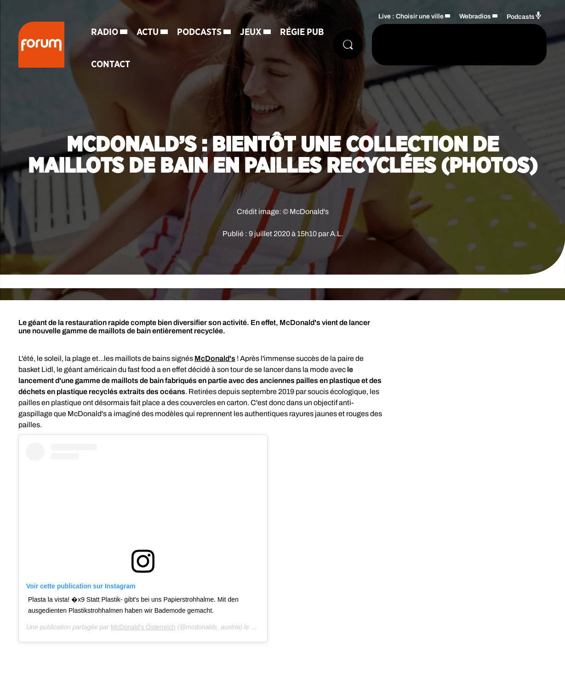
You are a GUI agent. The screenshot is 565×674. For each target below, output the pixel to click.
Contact (110, 64)
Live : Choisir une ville (411, 16)
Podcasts (199, 32)
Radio (104, 32)
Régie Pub (302, 32)
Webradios (475, 16)
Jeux (251, 32)
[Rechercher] (348, 44)
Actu (148, 32)
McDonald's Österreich (143, 627)
